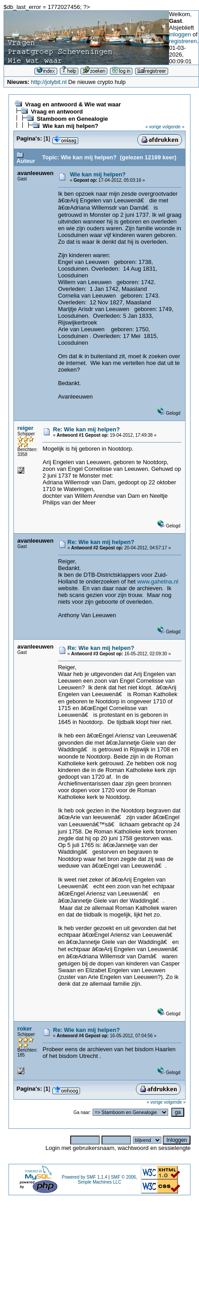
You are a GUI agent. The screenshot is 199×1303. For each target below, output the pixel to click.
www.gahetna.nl (157, 581)
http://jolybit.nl (49, 82)
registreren (183, 41)
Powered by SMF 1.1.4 (84, 1177)
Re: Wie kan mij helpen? (86, 429)
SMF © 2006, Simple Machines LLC (107, 1180)
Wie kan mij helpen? (70, 126)
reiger (25, 428)
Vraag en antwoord (57, 111)
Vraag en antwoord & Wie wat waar (73, 104)
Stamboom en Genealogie (72, 118)
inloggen (180, 34)
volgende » (173, 126)
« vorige (153, 126)
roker (24, 1028)
